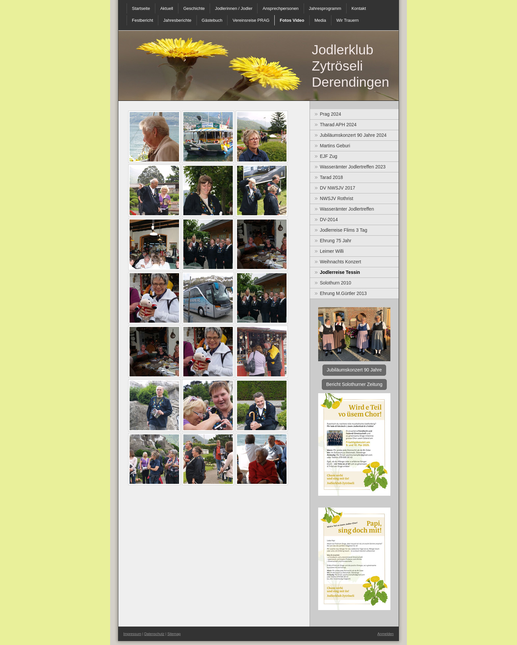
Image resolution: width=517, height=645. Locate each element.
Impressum (132, 634)
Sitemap (174, 634)
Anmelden (385, 634)
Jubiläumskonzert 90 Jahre (354, 369)
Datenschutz (154, 634)
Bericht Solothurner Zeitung (354, 384)
